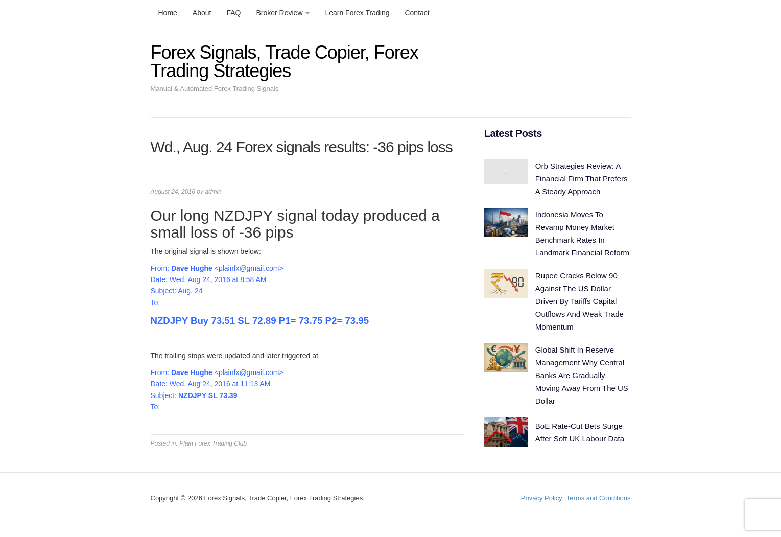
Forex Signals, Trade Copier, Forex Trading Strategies (284, 61)
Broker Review (283, 13)
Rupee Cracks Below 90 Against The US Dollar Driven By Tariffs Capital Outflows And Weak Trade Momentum (579, 301)
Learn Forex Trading (357, 13)
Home (167, 13)
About (202, 13)
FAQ (233, 13)
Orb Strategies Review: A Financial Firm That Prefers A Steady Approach (581, 178)
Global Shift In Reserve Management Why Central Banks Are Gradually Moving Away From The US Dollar (581, 375)
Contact (417, 13)
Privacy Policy (541, 498)
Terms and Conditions (598, 498)
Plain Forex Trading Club (213, 443)
